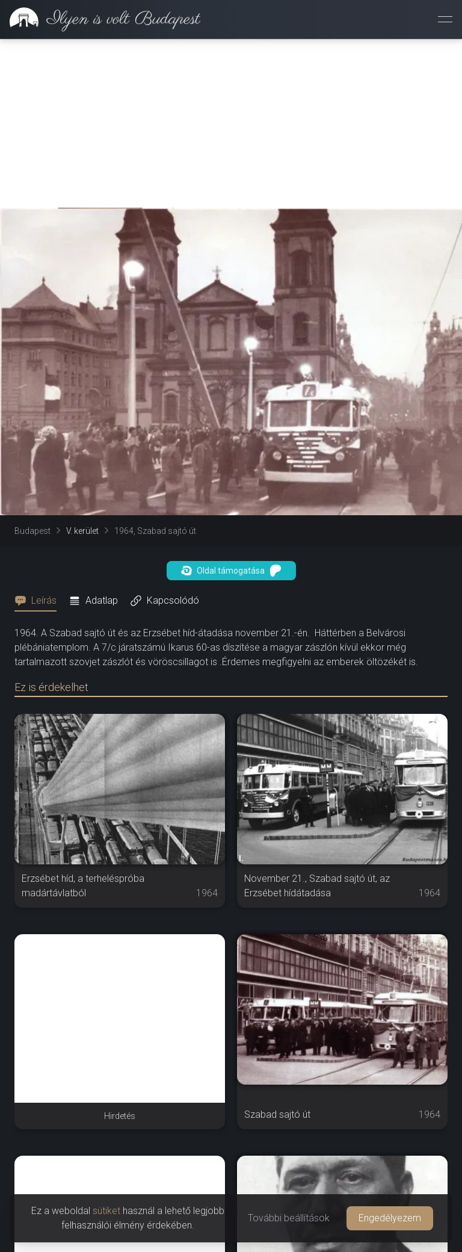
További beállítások (289, 1218)
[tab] (39, 601)
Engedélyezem (390, 1218)
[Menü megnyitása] (445, 19)
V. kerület (82, 531)
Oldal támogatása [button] (231, 571)
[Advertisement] (231, 123)
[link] (100, 19)
